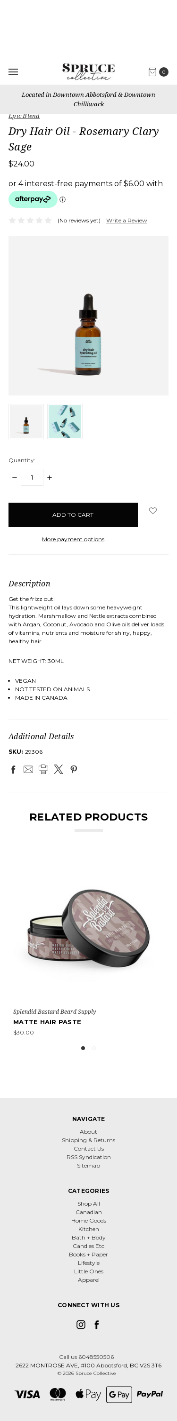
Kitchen (88, 1228)
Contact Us (89, 1148)
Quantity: (21, 460)
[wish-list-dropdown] (153, 510)
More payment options (73, 539)
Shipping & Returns (88, 1140)
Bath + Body (89, 1237)
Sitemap (88, 1165)
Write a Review (126, 220)
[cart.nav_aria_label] (160, 72)
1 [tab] (83, 1048)
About (88, 1131)
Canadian (89, 1212)
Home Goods (88, 1220)
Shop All (88, 1203)
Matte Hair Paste (47, 1022)
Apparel (89, 1279)
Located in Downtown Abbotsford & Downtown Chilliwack (88, 99)
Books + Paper (88, 1254)
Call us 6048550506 (86, 1356)
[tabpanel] (88, 945)
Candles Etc (88, 1245)
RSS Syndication (89, 1156)
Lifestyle (89, 1262)
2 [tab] (94, 1048)
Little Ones (88, 1271)
